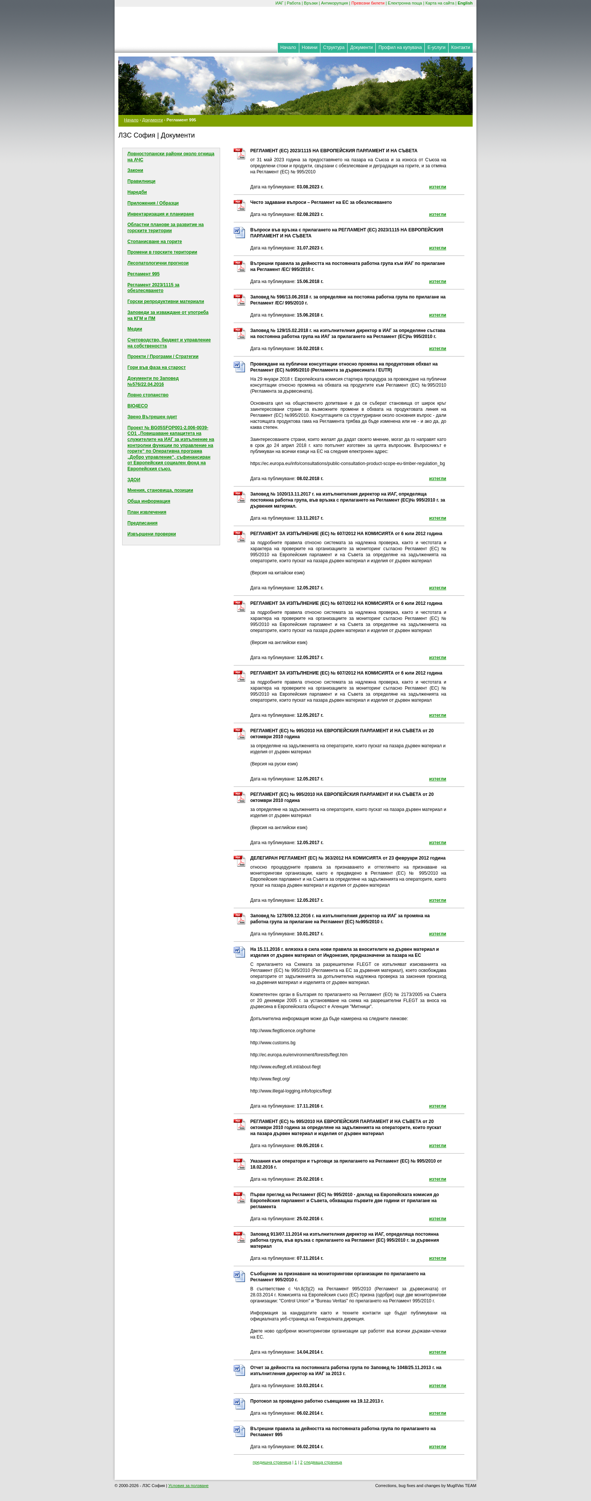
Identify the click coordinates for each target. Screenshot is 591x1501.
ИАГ (279, 3)
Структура (333, 47)
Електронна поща (405, 3)
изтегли (437, 187)
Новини (310, 47)
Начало (288, 47)
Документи (361, 47)
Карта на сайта (440, 3)
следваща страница (323, 1462)
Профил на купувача (400, 47)
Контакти (460, 47)
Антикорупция (334, 3)
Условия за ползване (188, 1485)
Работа (293, 3)
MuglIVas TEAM (461, 1485)
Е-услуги (436, 47)
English (465, 3)
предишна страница (272, 1462)
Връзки (310, 3)
